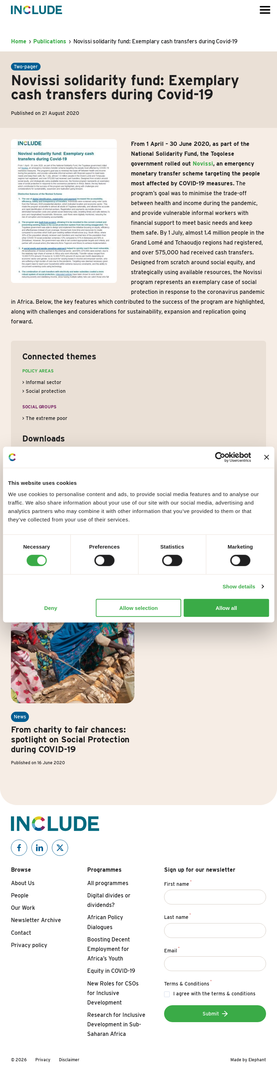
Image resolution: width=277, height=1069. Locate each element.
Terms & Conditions (188, 983)
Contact (21, 932)
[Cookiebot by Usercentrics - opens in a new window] (220, 457)
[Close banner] (266, 457)
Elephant (257, 1059)
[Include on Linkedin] (39, 848)
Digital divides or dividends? (109, 900)
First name (178, 883)
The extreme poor (46, 418)
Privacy (42, 1059)
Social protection (46, 391)
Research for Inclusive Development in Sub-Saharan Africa (116, 1024)
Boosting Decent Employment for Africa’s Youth (108, 949)
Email (172, 949)
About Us (23, 883)
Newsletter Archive (36, 920)
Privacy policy (29, 945)
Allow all (226, 608)
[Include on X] (60, 848)
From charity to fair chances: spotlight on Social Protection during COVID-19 (70, 739)
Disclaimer (69, 1059)
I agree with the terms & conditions (214, 993)
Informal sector (43, 382)
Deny (50, 608)
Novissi (203, 163)
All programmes (107, 883)
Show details (239, 586)
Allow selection (138, 608)
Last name (177, 916)
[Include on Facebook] (19, 848)
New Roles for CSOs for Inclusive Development (113, 993)
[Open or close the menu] (265, 10)
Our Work (23, 907)
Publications (49, 41)
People (20, 895)
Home (18, 41)
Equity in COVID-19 (111, 971)
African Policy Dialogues (105, 922)
